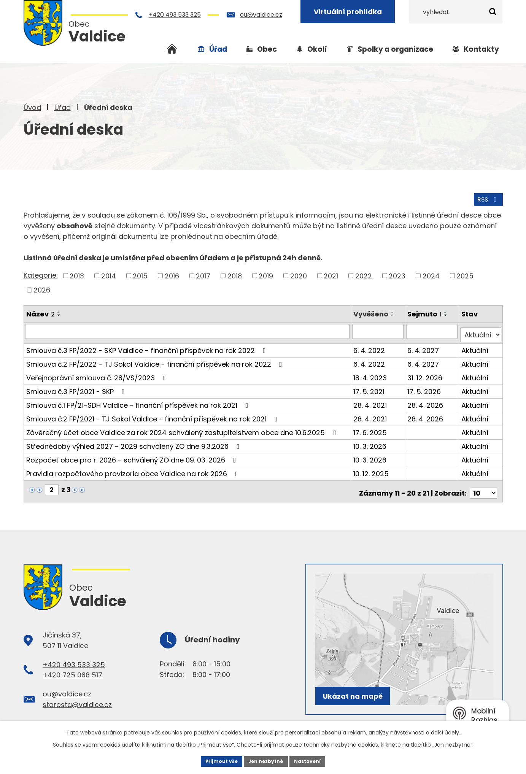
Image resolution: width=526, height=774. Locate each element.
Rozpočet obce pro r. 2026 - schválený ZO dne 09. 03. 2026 (132, 454)
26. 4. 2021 (371, 413)
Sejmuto (425, 312)
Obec (267, 49)
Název (40, 312)
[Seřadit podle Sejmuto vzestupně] (447, 310)
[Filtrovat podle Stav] (481, 329)
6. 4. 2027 (424, 345)
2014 (108, 274)
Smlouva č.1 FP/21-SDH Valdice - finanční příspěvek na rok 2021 (138, 399)
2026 (41, 288)
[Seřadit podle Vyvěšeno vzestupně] (394, 310)
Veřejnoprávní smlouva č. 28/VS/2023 (97, 372)
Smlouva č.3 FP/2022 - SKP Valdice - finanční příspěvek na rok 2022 (147, 345)
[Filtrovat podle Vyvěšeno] (379, 329)
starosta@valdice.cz (77, 695)
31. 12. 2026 (425, 372)
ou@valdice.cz (263, 14)
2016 (172, 274)
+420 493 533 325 (176, 14)
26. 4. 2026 (426, 413)
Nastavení (313, 760)
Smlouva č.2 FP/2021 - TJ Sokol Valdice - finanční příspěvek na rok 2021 (153, 413)
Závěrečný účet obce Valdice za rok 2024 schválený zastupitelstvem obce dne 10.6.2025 (182, 427)
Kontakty (481, 49)
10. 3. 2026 (371, 440)
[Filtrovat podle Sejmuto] (432, 329)
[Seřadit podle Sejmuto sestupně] (447, 313)
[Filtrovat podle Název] (188, 329)
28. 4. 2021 (371, 399)
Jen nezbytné (266, 760)
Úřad (62, 107)
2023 (397, 274)
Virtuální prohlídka (349, 11)
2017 (203, 274)
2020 (298, 274)
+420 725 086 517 (72, 666)
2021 (331, 274)
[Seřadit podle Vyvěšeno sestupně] (394, 313)
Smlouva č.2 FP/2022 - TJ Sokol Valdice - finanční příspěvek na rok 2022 (155, 358)
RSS (486, 197)
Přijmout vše (216, 760)
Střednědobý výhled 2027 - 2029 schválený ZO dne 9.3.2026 (134, 440)
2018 (234, 274)
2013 (77, 274)
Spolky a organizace (395, 49)
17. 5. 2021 (370, 386)
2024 (431, 274)
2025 (465, 274)
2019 (266, 274)
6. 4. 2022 (370, 345)
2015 (140, 274)
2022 (363, 274)
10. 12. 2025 (372, 468)
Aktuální (475, 345)
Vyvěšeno (372, 312)
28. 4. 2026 (426, 399)
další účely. (445, 730)
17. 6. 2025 (371, 427)
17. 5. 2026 (425, 386)
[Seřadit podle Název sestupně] (59, 313)
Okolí (317, 49)
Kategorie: (41, 273)
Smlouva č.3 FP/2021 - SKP (77, 386)
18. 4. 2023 (371, 372)
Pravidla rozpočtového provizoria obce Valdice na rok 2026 (133, 468)
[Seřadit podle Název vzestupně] (59, 310)
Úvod (32, 107)
